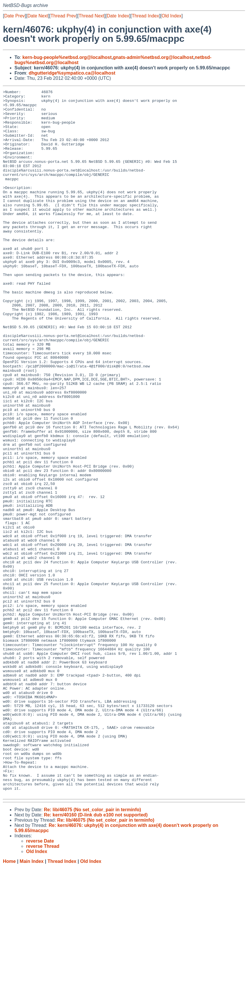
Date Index (118, 15)
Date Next (37, 15)
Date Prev (14, 15)
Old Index (171, 15)
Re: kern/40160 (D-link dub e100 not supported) (95, 955)
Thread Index (145, 15)
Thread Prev (63, 15)
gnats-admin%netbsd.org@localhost (153, 57)
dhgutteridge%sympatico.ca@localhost (72, 73)
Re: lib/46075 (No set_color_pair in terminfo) (92, 950)
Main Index (32, 1002)
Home (9, 1002)
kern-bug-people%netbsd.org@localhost (67, 57)
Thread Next (91, 15)
